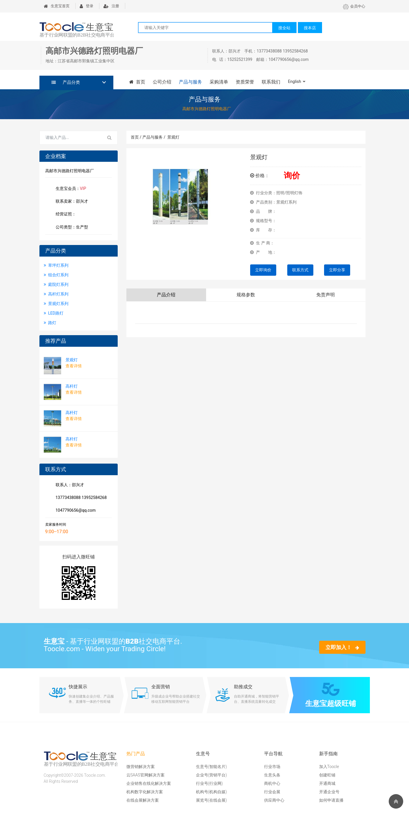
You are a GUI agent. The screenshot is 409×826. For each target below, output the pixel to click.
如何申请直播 (331, 800)
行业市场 (272, 766)
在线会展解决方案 (142, 800)
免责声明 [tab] (325, 294)
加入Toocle (329, 766)
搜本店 (310, 28)
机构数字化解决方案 (144, 791)
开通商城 (327, 783)
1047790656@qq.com (74, 511)
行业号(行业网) (209, 783)
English (294, 81)
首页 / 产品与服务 (148, 137)
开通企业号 (329, 791)
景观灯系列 (56, 303)
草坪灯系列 (56, 265)
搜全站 (284, 28)
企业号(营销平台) (211, 775)
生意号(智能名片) (211, 766)
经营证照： (68, 214)
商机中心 (272, 783)
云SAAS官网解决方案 (145, 775)
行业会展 (272, 791)
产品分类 (66, 82)
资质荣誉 (245, 82)
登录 (86, 6)
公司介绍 (162, 82)
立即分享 (337, 270)
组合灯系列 (56, 275)
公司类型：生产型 (70, 227)
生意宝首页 (57, 6)
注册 (111, 6)
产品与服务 (190, 82)
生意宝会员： (69, 189)
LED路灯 (53, 313)
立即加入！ (342, 647)
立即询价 (263, 270)
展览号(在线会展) (211, 800)
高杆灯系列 (56, 294)
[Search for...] (71, 137)
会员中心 (354, 6)
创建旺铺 (327, 775)
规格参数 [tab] (246, 294)
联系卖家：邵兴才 (70, 202)
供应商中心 (274, 800)
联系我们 (271, 82)
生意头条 (272, 775)
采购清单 (219, 82)
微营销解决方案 (140, 766)
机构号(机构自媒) (211, 791)
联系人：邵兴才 (68, 485)
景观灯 (173, 137)
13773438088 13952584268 (80, 498)
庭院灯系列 (56, 284)
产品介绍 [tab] (166, 294)
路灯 (50, 322)
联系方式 (300, 270)
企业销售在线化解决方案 (148, 783)
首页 (137, 82)
